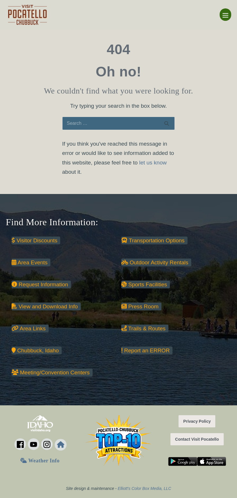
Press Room (140, 306)
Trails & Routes (143, 328)
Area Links (29, 328)
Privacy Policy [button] (197, 421)
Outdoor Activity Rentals (154, 262)
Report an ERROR (145, 350)
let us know (153, 163)
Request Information (40, 284)
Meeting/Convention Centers (51, 372)
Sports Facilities (144, 284)
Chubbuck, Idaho (35, 350)
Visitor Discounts (34, 240)
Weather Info (39, 461)
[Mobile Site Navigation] (225, 14)
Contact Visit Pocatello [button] (197, 439)
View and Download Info (45, 306)
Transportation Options (153, 240)
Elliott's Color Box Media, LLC (144, 488)
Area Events (29, 262)
